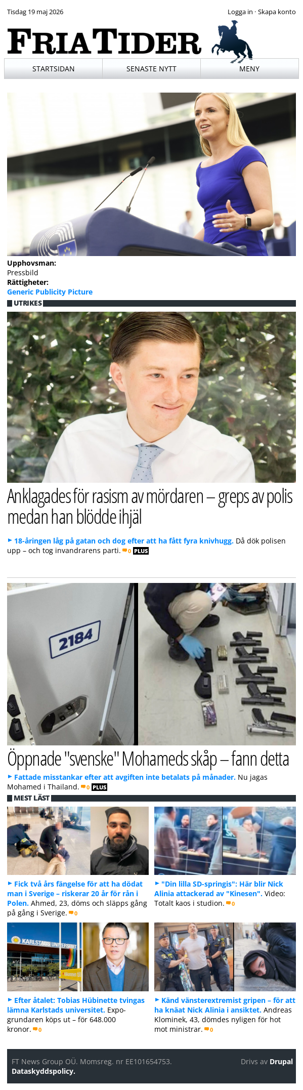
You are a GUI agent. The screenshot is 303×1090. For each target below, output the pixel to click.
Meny (249, 68)
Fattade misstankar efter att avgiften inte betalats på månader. (125, 777)
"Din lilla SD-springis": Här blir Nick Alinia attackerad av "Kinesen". (218, 888)
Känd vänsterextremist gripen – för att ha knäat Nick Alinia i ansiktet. (224, 1005)
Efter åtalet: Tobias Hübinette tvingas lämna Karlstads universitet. (76, 1005)
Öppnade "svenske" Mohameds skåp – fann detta (148, 757)
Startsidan (53, 68)
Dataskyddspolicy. (43, 1071)
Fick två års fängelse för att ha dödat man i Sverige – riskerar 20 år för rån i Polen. (75, 893)
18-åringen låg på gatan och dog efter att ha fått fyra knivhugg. (124, 541)
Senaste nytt (151, 68)
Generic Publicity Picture (50, 292)
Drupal (281, 1061)
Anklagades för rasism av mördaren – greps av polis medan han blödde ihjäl (149, 505)
